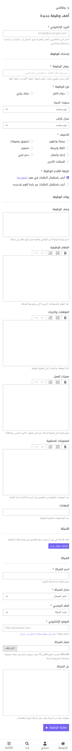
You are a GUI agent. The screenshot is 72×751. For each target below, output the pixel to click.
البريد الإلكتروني (58, 27)
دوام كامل (59, 93)
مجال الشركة (60, 589)
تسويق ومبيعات (19, 141)
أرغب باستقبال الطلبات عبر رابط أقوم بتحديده (39, 184)
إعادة (35, 253)
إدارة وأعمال (58, 155)
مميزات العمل (61, 376)
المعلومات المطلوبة (57, 441)
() (22, 177)
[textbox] (36, 278)
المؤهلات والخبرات (58, 312)
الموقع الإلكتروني (57, 621)
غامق (65, 253)
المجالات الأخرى (56, 161)
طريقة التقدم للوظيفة (55, 171)
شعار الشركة (62, 642)
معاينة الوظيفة (56, 727)
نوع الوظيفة (61, 86)
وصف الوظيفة (61, 209)
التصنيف (63, 134)
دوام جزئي (23, 93)
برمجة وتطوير (57, 141)
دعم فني (23, 155)
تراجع (43, 253)
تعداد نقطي (57, 253)
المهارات (64, 505)
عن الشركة (63, 666)
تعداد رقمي (50, 253)
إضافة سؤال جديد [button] (59, 546)
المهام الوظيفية (59, 247)
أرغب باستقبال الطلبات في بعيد (41, 177)
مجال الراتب (62, 118)
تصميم (25, 148)
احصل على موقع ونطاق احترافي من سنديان (38, 634)
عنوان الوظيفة (59, 66)
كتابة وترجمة (57, 148)
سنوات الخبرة (61, 102)
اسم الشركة (61, 569)
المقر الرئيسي (59, 605)
